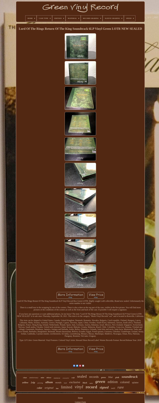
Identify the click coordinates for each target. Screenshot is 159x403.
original (49, 387)
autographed (66, 378)
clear (25, 378)
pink (117, 377)
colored (124, 382)
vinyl (79, 386)
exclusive (74, 382)
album (49, 382)
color (39, 388)
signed (104, 387)
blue (110, 377)
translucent (57, 378)
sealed (82, 376)
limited (66, 387)
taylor (91, 383)
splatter (135, 382)
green (100, 381)
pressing (40, 383)
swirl (113, 388)
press (103, 377)
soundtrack (130, 377)
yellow (25, 382)
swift (73, 378)
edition (113, 382)
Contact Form (80, 402)
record (91, 387)
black (85, 383)
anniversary (33, 378)
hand (65, 383)
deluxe (49, 378)
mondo (58, 382)
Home (80, 398)
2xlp (33, 382)
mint (42, 378)
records (94, 377)
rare (121, 387)
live (57, 388)
